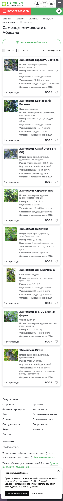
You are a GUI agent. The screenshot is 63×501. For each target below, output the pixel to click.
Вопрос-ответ (41, 424)
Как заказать (40, 409)
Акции (6, 429)
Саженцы (33, 18)
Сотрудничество (12, 424)
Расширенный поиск (31, 42)
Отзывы (7, 419)
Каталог (19, 18)
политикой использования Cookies (21, 481)
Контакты (38, 429)
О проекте (8, 404)
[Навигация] (59, 4)
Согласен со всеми (17, 493)
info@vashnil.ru (11, 447)
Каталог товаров (16, 11)
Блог (5, 414)
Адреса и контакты (44, 457)
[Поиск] (59, 11)
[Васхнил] (12, 4)
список (24, 50)
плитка (10, 50)
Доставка (38, 404)
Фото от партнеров (14, 409)
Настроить (37, 493)
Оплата (7, 434)
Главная (7, 18)
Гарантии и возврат (43, 419)
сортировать (53, 50)
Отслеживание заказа (45, 414)
